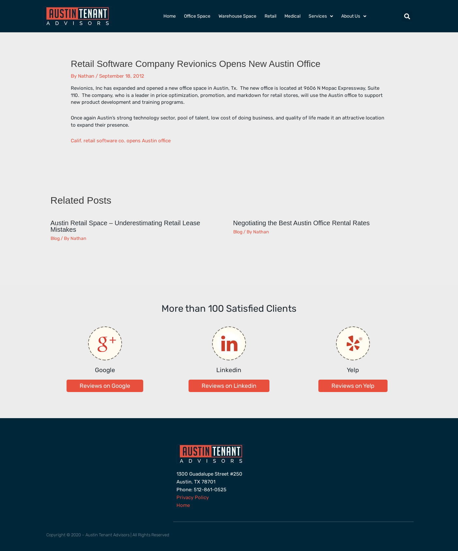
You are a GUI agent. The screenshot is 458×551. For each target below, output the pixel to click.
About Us (353, 16)
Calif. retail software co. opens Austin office (121, 141)
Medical (292, 16)
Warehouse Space (237, 16)
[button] (407, 16)
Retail (270, 16)
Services (321, 16)
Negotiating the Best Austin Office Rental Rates (301, 223)
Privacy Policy (192, 497)
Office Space (197, 16)
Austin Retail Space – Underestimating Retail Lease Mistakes (125, 226)
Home (169, 16)
